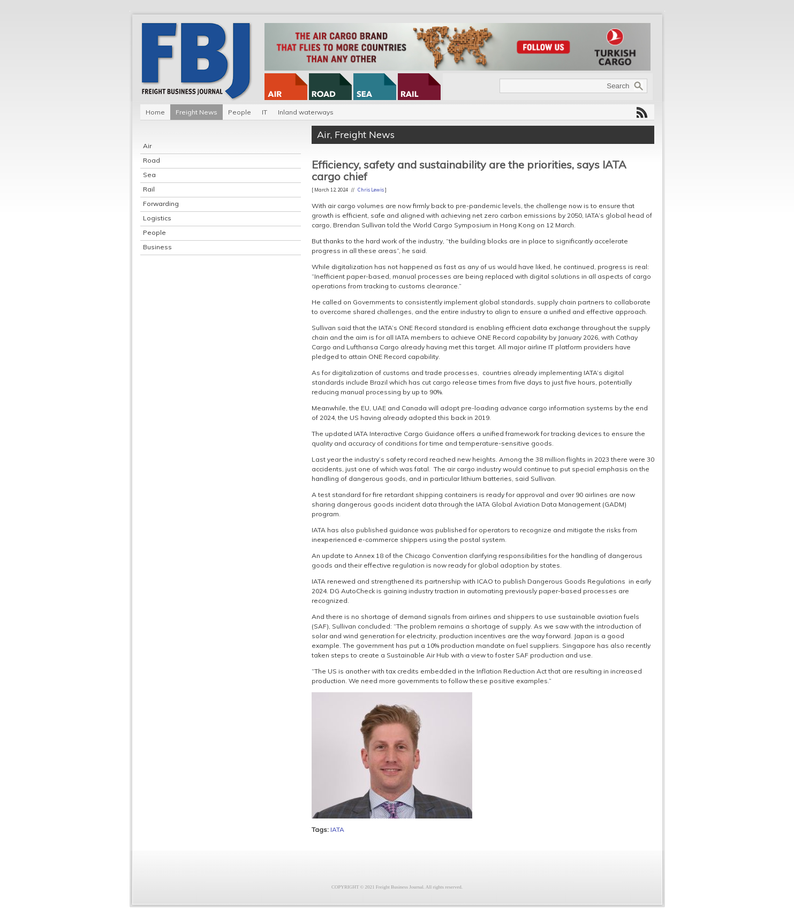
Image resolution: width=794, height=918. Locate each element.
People (239, 112)
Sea (149, 175)
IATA (337, 829)
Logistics (157, 218)
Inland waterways (306, 112)
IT (264, 112)
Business (157, 247)
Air (147, 146)
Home (155, 112)
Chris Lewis (371, 190)
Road (151, 160)
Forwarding (161, 204)
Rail (149, 189)
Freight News (196, 112)
